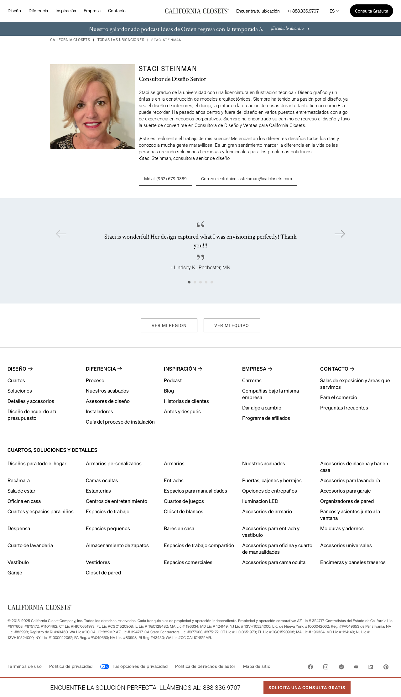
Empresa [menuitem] (254, 368)
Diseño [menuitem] (17, 368)
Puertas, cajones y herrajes (272, 480)
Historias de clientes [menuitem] (186, 401)
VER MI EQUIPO (232, 325)
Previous (61, 234)
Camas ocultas (102, 480)
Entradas (174, 480)
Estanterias (98, 490)
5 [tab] (212, 282)
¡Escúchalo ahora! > (291, 29)
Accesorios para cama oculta (273, 562)
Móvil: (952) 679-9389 (165, 178)
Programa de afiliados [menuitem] (266, 418)
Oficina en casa (24, 501)
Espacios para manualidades (195, 490)
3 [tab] (200, 282)
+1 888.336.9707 (302, 10)
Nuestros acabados (263, 463)
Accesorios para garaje (345, 490)
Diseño (14, 10)
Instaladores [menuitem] (99, 411)
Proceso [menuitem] (95, 380)
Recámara (19, 480)
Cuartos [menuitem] (16, 380)
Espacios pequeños (108, 528)
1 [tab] (189, 282)
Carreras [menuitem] (252, 380)
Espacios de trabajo (107, 511)
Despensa (19, 528)
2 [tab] (195, 282)
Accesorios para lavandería (350, 480)
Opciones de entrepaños (269, 490)
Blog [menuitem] (169, 390)
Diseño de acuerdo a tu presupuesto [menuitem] (33, 414)
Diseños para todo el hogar (37, 463)
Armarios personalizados (114, 463)
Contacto (117, 10)
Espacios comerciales (188, 562)
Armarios (174, 463)
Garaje (15, 572)
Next (340, 234)
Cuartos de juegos (184, 501)
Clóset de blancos (183, 511)
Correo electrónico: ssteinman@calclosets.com (246, 178)
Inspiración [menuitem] (180, 368)
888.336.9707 (222, 687)
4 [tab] (206, 282)
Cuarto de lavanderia (30, 545)
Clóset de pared (103, 572)
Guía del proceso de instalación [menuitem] (120, 421)
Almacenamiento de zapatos (117, 545)
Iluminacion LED (260, 501)
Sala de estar (21, 490)
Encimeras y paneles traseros (353, 562)
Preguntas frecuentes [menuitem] (344, 407)
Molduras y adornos (342, 528)
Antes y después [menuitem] (182, 411)
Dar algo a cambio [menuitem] (261, 407)
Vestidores (98, 562)
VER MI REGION (169, 325)
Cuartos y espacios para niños (41, 511)
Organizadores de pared (347, 501)
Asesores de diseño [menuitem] (108, 401)
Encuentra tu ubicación (258, 10)
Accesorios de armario (267, 511)
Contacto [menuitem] (334, 368)
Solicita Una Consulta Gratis (304, 685)
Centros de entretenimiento (116, 501)
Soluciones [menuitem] (20, 390)
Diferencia (38, 10)
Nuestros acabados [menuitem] (107, 390)
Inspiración (65, 10)
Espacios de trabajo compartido (199, 545)
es (332, 11)
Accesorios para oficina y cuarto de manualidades (277, 548)
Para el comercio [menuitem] (338, 397)
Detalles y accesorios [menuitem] (31, 401)
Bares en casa (179, 528)
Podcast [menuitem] (173, 380)
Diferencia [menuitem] (101, 368)
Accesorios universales (346, 545)
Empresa (92, 10)
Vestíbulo (18, 562)
